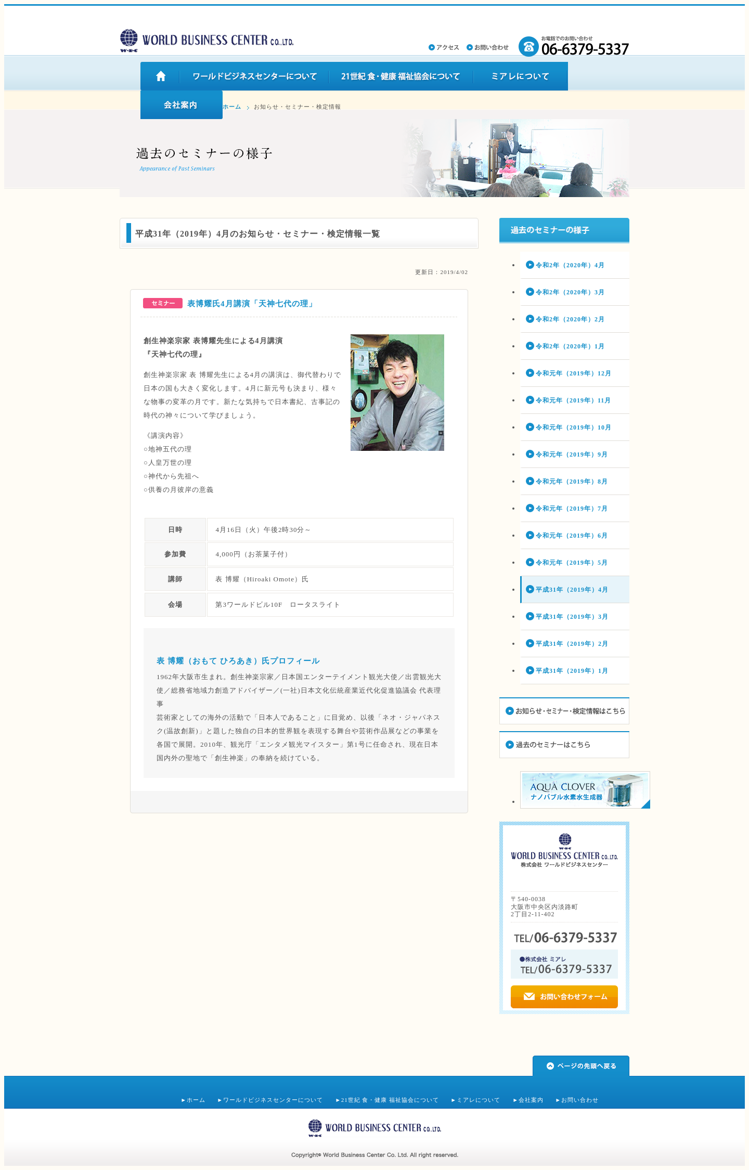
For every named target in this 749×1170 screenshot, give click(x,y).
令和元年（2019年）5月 (572, 562)
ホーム (232, 106)
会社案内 (531, 1100)
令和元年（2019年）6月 (572, 535)
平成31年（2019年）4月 (572, 589)
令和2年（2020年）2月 (570, 319)
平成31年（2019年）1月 (572, 670)
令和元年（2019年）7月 (572, 508)
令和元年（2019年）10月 (574, 427)
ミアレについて (478, 1100)
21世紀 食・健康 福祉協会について (390, 1100)
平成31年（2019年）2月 (572, 643)
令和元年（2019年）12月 (574, 373)
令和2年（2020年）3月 (570, 292)
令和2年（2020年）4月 (570, 265)
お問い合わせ (580, 1100)
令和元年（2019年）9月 (572, 454)
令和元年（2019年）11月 (573, 400)
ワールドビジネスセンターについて (273, 1100)
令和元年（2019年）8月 (572, 481)
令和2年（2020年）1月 (570, 346)
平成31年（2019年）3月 (572, 616)
